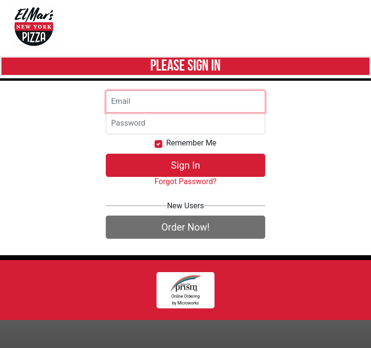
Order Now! (185, 227)
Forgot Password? (186, 181)
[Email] (185, 101)
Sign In (185, 165)
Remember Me (191, 142)
